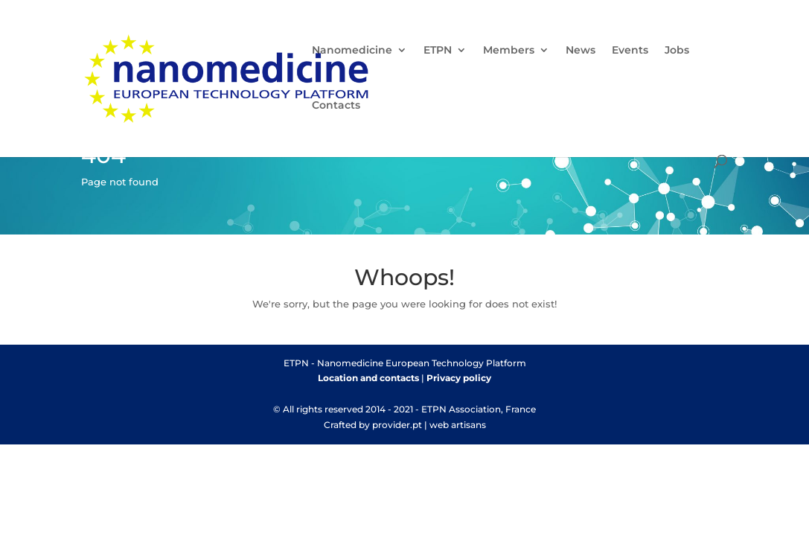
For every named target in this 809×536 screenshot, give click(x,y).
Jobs (677, 51)
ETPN (437, 51)
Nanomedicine (352, 51)
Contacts (336, 106)
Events (630, 51)
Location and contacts (368, 377)
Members (508, 51)
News (580, 51)
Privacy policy (458, 377)
